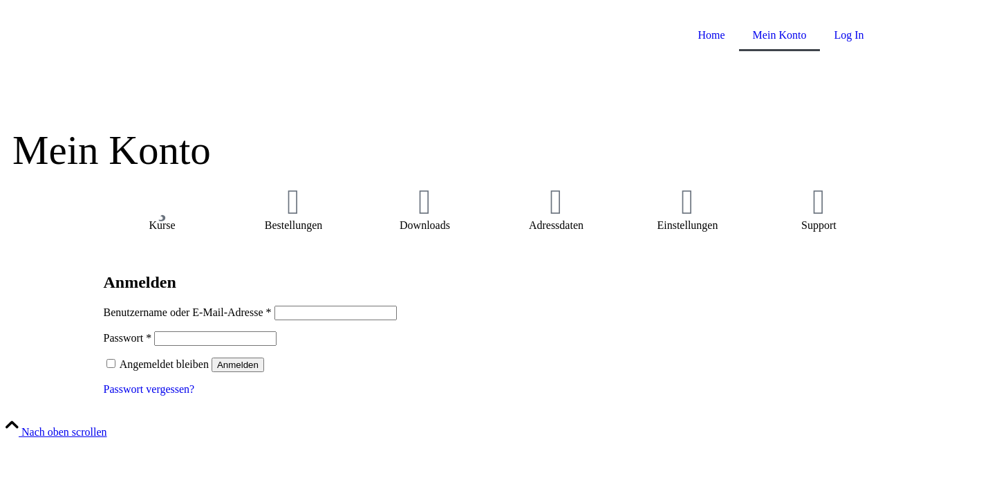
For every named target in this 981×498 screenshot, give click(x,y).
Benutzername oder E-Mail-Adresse (188, 312)
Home (711, 35)
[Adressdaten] (556, 202)
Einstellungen (687, 225)
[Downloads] (424, 202)
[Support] (818, 202)
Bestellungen (294, 225)
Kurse (162, 225)
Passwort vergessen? (149, 389)
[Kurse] (161, 202)
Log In (848, 35)
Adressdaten (556, 225)
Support (819, 225)
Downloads (425, 225)
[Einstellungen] (687, 202)
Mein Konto (780, 35)
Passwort (128, 338)
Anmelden (238, 365)
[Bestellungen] (293, 202)
